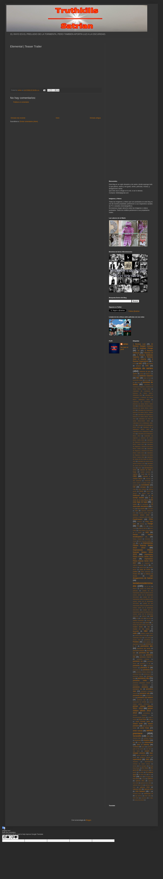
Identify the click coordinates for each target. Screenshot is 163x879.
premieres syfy (145, 693)
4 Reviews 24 (148, 353)
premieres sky (137, 689)
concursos (135, 485)
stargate (146, 751)
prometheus (146, 713)
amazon (138, 366)
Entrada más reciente (18, 118)
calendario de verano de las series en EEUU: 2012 (143, 465)
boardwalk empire (138, 380)
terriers (135, 766)
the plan (141, 772)
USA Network (140, 791)
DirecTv (148, 491)
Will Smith (136, 798)
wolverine (143, 798)
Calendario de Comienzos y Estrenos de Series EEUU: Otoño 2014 (143, 404)
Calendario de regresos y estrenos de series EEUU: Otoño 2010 (143, 438)
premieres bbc (144, 653)
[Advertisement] (55, 110)
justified (135, 571)
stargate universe (139, 753)
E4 (146, 495)
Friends (142, 524)
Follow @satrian (134, 311)
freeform (139, 521)
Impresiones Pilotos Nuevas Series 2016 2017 (143, 561)
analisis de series (143, 368)
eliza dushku (141, 508)
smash (140, 742)
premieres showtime (140, 687)
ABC (140, 363)
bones (146, 380)
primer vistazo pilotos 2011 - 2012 (143, 707)
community (147, 480)
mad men (148, 618)
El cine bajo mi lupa (143, 501)
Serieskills (137, 736)
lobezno (144, 616)
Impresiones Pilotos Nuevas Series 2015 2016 (143, 557)
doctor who (146, 493)
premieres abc (147, 646)
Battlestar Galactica (146, 376)
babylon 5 (148, 373)
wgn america (138, 795)
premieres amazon (138, 650)
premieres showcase (140, 685)
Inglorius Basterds (138, 565)
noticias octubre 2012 (147, 633)
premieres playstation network (141, 682)
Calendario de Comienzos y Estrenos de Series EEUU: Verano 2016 (143, 417)
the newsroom (145, 770)
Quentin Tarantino (140, 715)
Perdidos (136, 642)
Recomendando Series (139, 717)
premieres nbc (143, 678)
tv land (143, 778)
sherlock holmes (148, 738)
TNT (134, 776)
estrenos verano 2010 (141, 515)
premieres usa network (145, 697)
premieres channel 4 (146, 657)
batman (135, 376)
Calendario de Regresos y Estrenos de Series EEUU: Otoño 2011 (143, 442)
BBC (137, 378)
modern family (138, 627)
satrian (125, 344)
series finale (144, 728)
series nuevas (137, 731)
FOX (151, 519)
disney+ (135, 493)
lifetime (135, 588)
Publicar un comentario (21, 102)
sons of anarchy (143, 744)
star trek (148, 749)
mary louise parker (138, 622)
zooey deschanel (139, 800)
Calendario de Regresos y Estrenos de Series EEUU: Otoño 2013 (143, 451)
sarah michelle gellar (143, 721)
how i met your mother (145, 541)
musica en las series (141, 629)
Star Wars (136, 751)
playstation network (138, 644)
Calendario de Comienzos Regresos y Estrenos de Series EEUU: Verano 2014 (143, 387)
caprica (135, 474)
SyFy (147, 759)
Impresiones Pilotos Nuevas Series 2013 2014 (143, 545)
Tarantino (135, 761)
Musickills (136, 631)
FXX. (144, 526)
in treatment (146, 563)
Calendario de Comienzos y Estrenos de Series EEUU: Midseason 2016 (143, 397)
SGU (148, 736)
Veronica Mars (137, 793)
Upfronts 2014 (148, 789)
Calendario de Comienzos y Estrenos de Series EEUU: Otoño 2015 (143, 408)
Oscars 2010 (137, 639)
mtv (148, 627)
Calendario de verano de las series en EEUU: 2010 (143, 459)
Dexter (141, 491)
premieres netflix (140, 680)
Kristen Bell (136, 574)
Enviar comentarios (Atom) (29, 121)
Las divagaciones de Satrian (143, 577)
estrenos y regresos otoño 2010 (142, 517)
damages (143, 487)
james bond (143, 567)
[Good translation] (6, 837)
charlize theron (137, 478)
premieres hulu (137, 674)
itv (147, 565)
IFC (139, 543)
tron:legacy (148, 776)
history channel (137, 539)
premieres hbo (148, 670)
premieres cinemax (143, 659)
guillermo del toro (143, 528)
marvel (149, 620)
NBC (146, 631)
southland (136, 746)
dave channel (142, 489)
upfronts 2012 (145, 787)
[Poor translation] (14, 837)
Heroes (135, 534)
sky (134, 742)
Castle (142, 474)
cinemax (148, 478)
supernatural (137, 759)
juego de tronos (145, 569)
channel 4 (146, 476)
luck (137, 618)
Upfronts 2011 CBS (146, 783)
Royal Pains (142, 719)
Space (143, 746)
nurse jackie (147, 637)
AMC (147, 366)
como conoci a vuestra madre (142, 482)
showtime (146, 740)
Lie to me (147, 586)
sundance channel (145, 757)
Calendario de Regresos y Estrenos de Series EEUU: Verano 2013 (143, 455)
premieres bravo (137, 655)
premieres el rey (145, 663)
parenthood (147, 639)
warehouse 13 (148, 793)
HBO (147, 532)
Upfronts (150, 778)
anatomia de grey (145, 371)
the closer (145, 768)
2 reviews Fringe (145, 348)
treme (141, 776)
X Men (151, 798)
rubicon (151, 719)
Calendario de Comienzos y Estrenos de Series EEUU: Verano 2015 (143, 412)
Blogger (88, 820)
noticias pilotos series (140, 635)
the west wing (142, 774)
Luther (142, 618)
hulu (134, 543)
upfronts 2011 (140, 780)
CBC (149, 474)
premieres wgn (141, 699)
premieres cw (138, 661)
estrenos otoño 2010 (145, 513)
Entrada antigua (95, 118)
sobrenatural (148, 742)
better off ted (147, 378)
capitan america (145, 472)
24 (138, 351)
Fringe (150, 524)
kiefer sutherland (146, 571)
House (134, 541)
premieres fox (138, 665)
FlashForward (137, 519)
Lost (151, 616)
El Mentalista (144, 504)
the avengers (142, 766)
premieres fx (144, 667)
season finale (138, 724)
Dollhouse (136, 495)
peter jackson (147, 642)
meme (147, 622)
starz (151, 753)
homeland (147, 539)
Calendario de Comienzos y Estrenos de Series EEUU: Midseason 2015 (143, 393)
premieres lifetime (138, 676)
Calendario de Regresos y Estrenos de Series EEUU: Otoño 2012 (143, 446)
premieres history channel (143, 672)
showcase (138, 740)
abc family (150, 363)
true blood (136, 778)
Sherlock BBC (137, 738)
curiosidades (145, 485)
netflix (135, 633)
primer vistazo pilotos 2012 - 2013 (143, 710)
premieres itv (147, 674)
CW (134, 487)
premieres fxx (136, 670)
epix (136, 510)
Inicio (57, 118)
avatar (141, 373)
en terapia (150, 508)
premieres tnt (137, 695)
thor (150, 774)
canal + (140, 467)
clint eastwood (137, 480)
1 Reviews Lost (139, 344)
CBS (135, 476)
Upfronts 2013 (137, 789)
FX (138, 526)
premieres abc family (143, 648)
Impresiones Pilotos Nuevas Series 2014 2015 (143, 552)
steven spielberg (141, 755)
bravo (138, 382)
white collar (148, 795)
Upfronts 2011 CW (138, 785)
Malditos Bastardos (138, 620)
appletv (135, 373)
